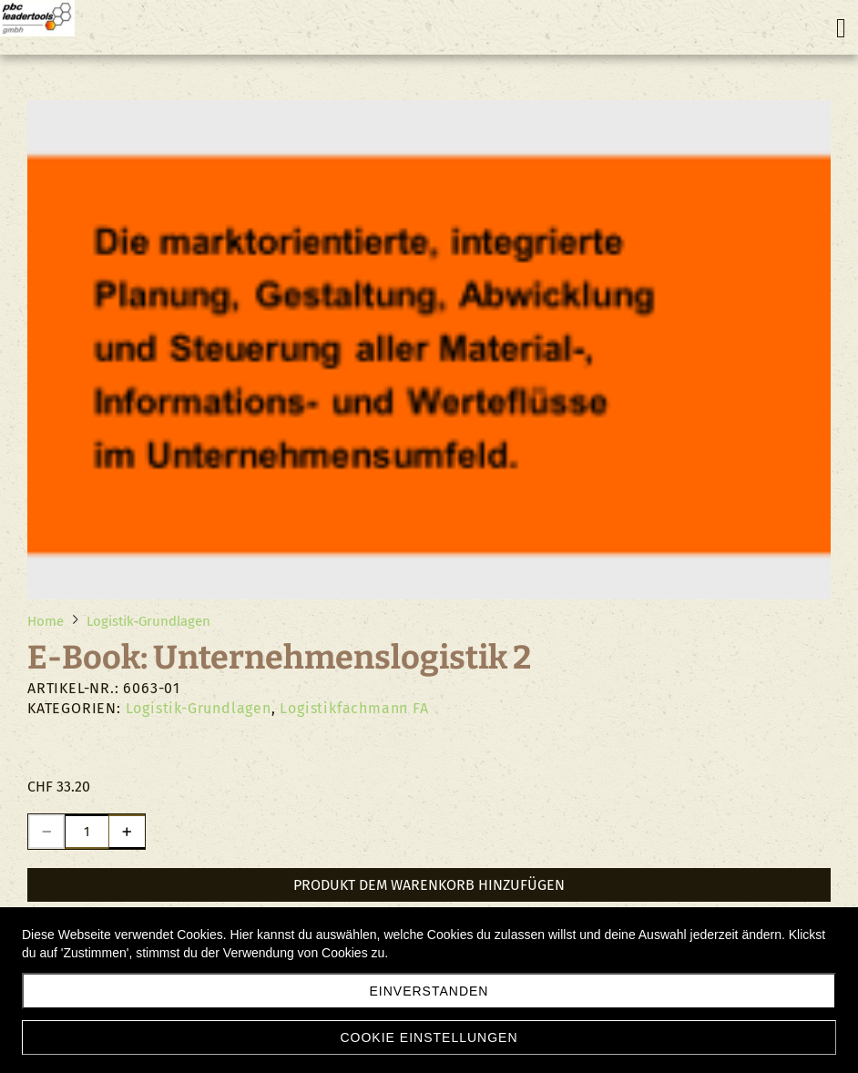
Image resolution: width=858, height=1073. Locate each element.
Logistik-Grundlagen (198, 708)
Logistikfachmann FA (354, 708)
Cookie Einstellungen (428, 1037)
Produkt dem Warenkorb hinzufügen (429, 885)
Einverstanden (429, 991)
